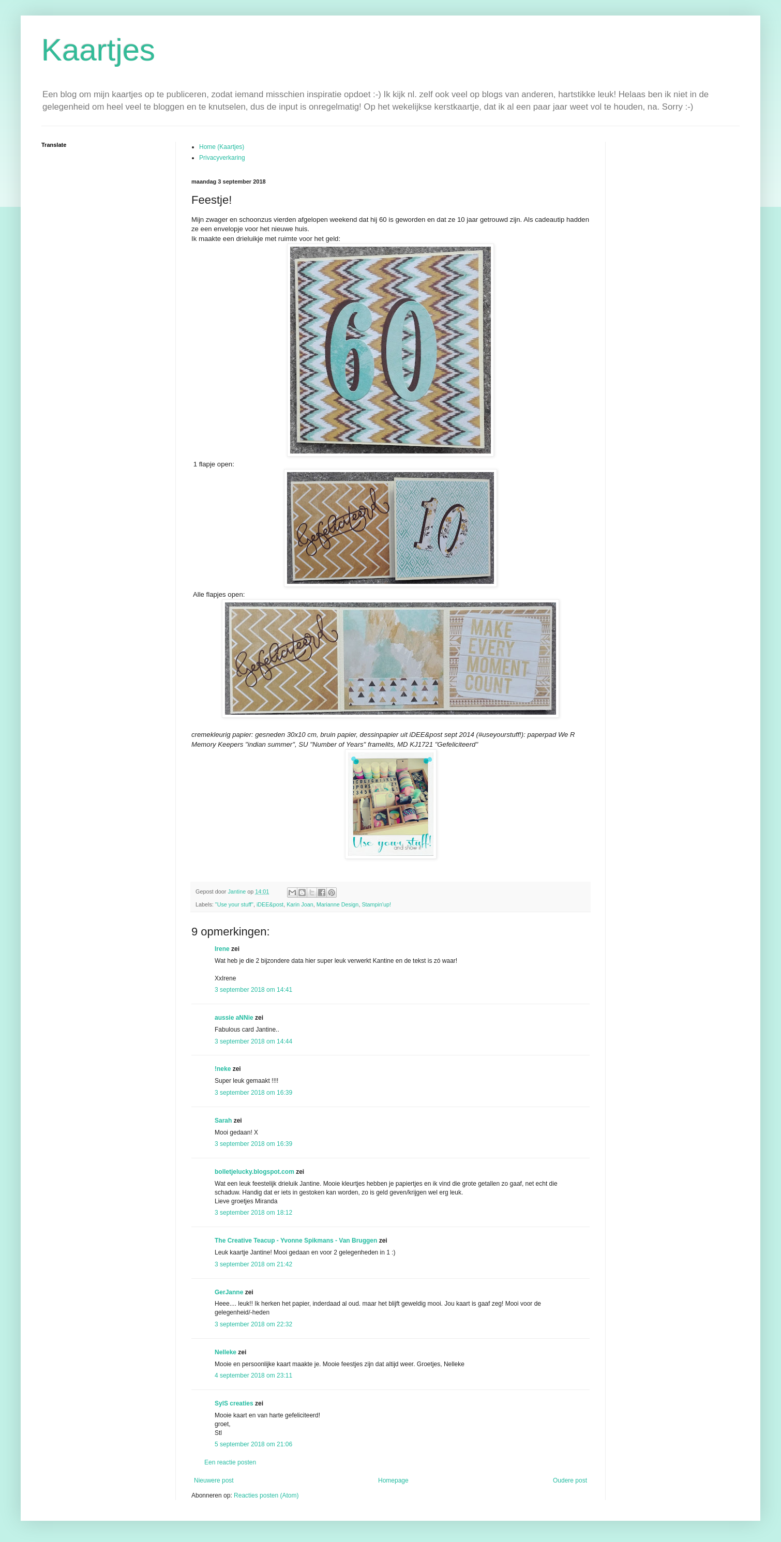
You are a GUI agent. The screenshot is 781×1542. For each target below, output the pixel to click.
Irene (222, 949)
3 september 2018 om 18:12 (253, 1212)
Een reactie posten (230, 1462)
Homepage (393, 1480)
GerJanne (229, 1292)
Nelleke (225, 1352)
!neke (223, 1068)
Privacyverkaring (222, 157)
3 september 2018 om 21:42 (253, 1264)
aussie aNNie (234, 1017)
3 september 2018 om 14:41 (253, 989)
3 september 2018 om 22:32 (253, 1324)
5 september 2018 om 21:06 (253, 1444)
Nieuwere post (214, 1480)
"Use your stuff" (234, 904)
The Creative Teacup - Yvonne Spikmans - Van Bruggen (296, 1240)
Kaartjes (98, 50)
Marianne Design (338, 904)
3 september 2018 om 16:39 (253, 1092)
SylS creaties (234, 1403)
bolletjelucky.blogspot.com (254, 1171)
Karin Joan (300, 904)
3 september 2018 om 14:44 (253, 1041)
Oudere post (570, 1480)
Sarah (223, 1120)
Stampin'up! (376, 904)
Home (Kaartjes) (221, 146)
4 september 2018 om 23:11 (253, 1375)
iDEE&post (270, 904)
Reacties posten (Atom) (266, 1495)
